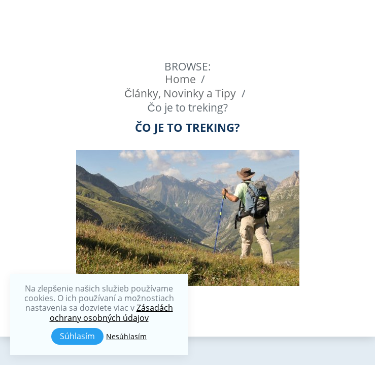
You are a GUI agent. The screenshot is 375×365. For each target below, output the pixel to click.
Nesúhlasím (126, 336)
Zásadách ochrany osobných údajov (111, 312)
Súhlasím (77, 336)
